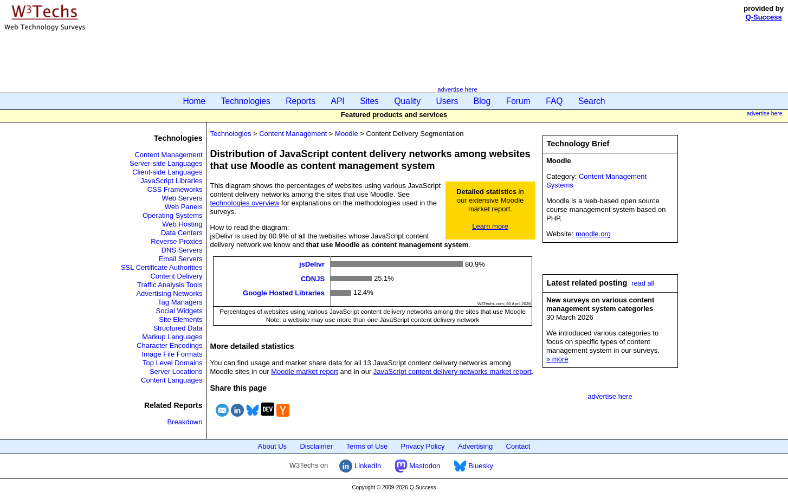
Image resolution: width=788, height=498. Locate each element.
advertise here (457, 89)
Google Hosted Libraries (284, 293)
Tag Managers (180, 302)
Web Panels (184, 207)
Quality (407, 101)
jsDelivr (312, 264)
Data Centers (182, 233)
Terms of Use (367, 446)
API (338, 101)
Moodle (346, 134)
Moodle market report (304, 371)
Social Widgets (179, 311)
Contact (518, 446)
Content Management (168, 155)
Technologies (245, 101)
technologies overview (245, 203)
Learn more (490, 226)
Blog (482, 101)
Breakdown (184, 422)
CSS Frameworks (175, 189)
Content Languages (171, 380)
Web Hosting (182, 224)
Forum (518, 101)
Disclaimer (316, 446)
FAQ (554, 101)
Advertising (475, 446)
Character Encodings (169, 345)
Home (194, 101)
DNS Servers (182, 250)
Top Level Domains (173, 363)
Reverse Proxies (176, 241)
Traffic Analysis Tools (169, 285)
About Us (272, 446)
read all (642, 283)
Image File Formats (172, 354)
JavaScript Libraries (171, 181)
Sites (369, 101)
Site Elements (180, 319)
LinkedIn (360, 466)
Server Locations (176, 371)
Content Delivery (176, 276)
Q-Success (764, 17)
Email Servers (181, 259)
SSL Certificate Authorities (162, 267)
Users (447, 101)
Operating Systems (173, 215)
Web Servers (182, 198)
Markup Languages (172, 337)
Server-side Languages (166, 163)
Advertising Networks (169, 293)
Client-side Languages (167, 172)
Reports (300, 101)
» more (557, 359)
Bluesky (473, 466)
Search (591, 101)
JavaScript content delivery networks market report (452, 371)
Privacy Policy (423, 446)
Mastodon (418, 466)
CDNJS (313, 278)
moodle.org (593, 234)
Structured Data (177, 328)
